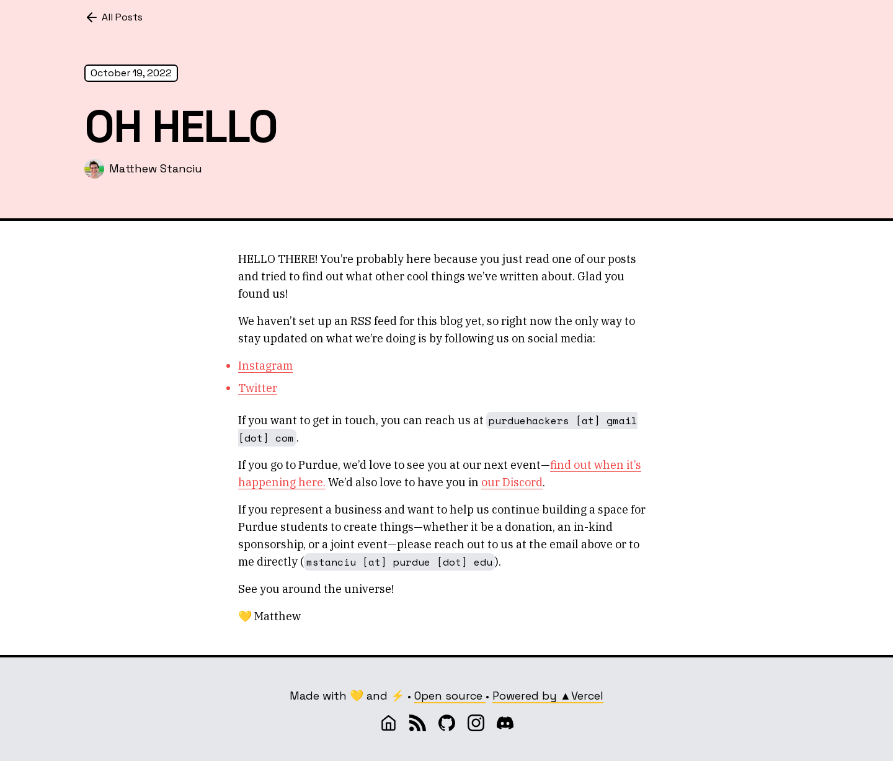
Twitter (257, 388)
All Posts (113, 17)
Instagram (265, 365)
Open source (450, 695)
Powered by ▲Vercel (547, 695)
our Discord (512, 482)
